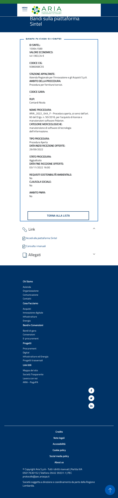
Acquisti (27, 309)
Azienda (27, 287)
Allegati (31, 255)
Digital (26, 352)
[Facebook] (91, 390)
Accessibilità (59, 444)
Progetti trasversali (33, 360)
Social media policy (59, 456)
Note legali (59, 438)
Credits (59, 432)
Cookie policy (59, 450)
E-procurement (31, 338)
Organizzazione (31, 291)
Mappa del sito (30, 370)
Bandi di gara (29, 330)
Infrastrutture (30, 316)
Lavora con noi (30, 378)
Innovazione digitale (33, 312)
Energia (27, 320)
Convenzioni (29, 334)
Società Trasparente (33, 374)
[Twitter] (91, 398)
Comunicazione (30, 295)
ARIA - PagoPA (30, 382)
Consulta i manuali (34, 246)
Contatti (27, 298)
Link (28, 229)
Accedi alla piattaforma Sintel (39, 238)
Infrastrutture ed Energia (35, 356)
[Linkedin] (91, 406)
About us (59, 462)
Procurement (29, 348)
